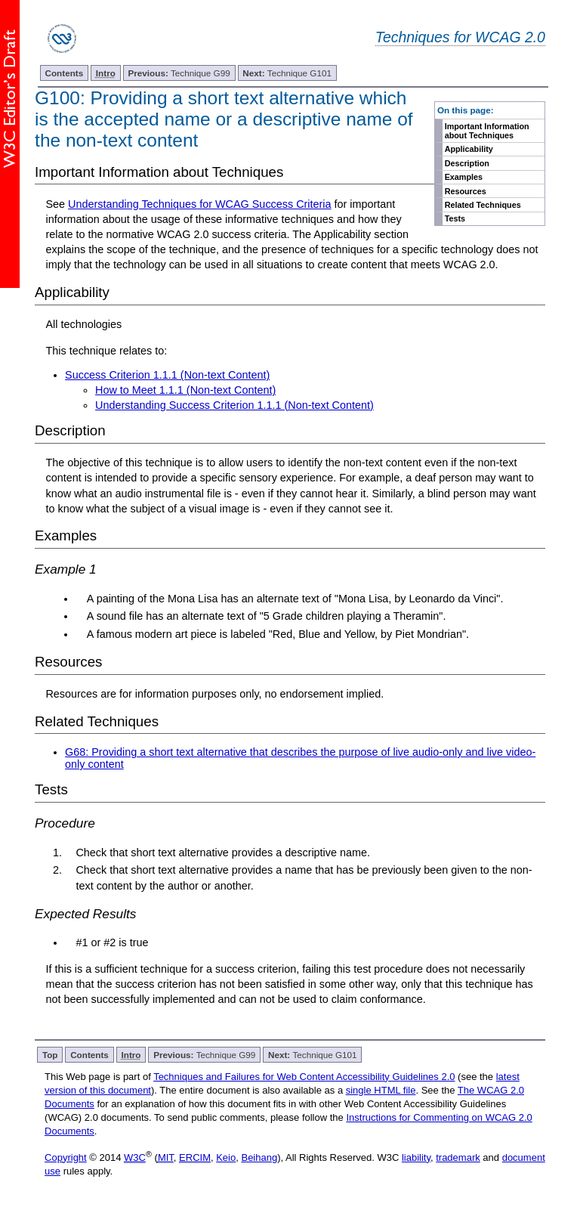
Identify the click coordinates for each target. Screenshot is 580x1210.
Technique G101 (287, 73)
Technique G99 (179, 73)
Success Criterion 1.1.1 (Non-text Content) (167, 375)
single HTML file (381, 1090)
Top (50, 1055)
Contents (64, 73)
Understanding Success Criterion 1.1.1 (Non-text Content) (234, 405)
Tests (455, 218)
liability (416, 1157)
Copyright (66, 1157)
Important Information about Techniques (487, 131)
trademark (458, 1157)
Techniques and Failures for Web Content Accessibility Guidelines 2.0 (304, 1076)
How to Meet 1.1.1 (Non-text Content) (185, 390)
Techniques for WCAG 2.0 (460, 37)
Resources (465, 191)
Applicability (469, 148)
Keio (226, 1157)
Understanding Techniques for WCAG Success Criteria (199, 204)
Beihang (259, 1157)
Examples (464, 176)
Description (467, 163)
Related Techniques (483, 204)
